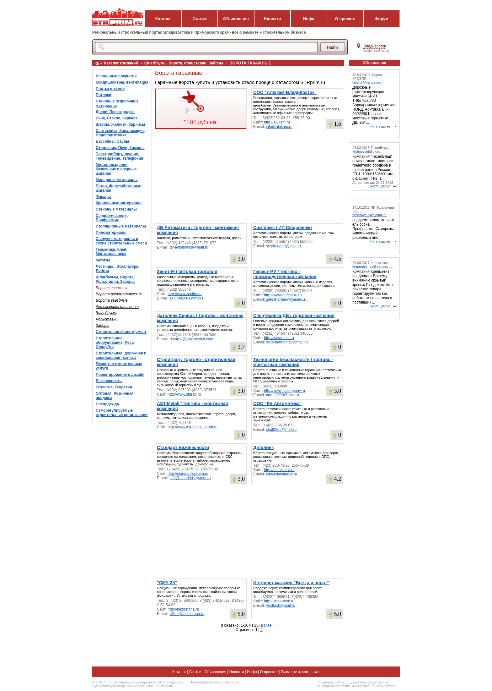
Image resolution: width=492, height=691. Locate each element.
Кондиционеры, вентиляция (122, 82)
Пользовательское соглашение (214, 682)
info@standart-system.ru (190, 478)
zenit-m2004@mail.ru (188, 298)
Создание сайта (331, 682)
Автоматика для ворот (117, 306)
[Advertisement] (249, 176)
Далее (269, 625)
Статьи (199, 18)
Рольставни (106, 319)
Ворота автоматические (119, 294)
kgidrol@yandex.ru (366, 82)
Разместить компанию (300, 672)
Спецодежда (107, 404)
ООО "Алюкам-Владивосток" (285, 92)
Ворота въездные (112, 300)
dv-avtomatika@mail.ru (189, 247)
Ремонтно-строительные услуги (119, 366)
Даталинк (263, 447)
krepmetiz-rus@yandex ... (372, 266)
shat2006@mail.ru (281, 429)
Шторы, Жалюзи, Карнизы (120, 124)
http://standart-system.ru (188, 473)
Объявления (236, 18)
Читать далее (380, 126)
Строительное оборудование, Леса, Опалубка (115, 342)
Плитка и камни (110, 88)
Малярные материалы (116, 180)
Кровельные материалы (119, 203)
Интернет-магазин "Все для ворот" (291, 582)
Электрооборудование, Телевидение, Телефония (119, 156)
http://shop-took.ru (279, 601)
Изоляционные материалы (121, 226)
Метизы (103, 260)
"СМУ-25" (167, 582)
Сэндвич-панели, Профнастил (112, 217)
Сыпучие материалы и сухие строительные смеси (121, 241)
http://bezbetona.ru (183, 609)
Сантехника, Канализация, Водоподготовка (120, 133)
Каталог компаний (121, 63)
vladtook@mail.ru (280, 605)
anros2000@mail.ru (282, 395)
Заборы (102, 325)
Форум (381, 18)
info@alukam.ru (279, 126)
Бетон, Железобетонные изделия (118, 188)
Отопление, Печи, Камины (120, 147)
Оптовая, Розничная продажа (115, 395)
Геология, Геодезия (114, 387)
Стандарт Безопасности (183, 447)
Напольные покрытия (116, 76)
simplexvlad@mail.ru (283, 246)
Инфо (308, 18)
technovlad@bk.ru (366, 151)
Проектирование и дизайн (120, 374)
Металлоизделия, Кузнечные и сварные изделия (116, 169)
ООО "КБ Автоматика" (277, 403)
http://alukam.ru (277, 122)
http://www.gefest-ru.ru (283, 295)
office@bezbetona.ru (187, 613)
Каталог (163, 18)
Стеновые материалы (116, 209)
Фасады (103, 197)
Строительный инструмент (121, 332)
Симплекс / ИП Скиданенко (282, 227)
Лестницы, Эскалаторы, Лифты (118, 268)
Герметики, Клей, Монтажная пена (111, 251)
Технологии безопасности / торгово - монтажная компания (293, 362)
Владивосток (374, 46)
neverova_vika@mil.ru (369, 215)
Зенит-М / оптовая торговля (187, 271)
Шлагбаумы (106, 313)
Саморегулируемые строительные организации (121, 412)
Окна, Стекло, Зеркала (116, 118)
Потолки (103, 95)
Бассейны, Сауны (112, 141)
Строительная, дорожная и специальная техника (121, 355)
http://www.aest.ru (279, 338)
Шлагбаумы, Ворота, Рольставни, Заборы (183, 63)
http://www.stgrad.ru (184, 394)
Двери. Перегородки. (115, 112)
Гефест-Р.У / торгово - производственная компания (284, 274)
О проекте (345, 18)
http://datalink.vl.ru (279, 470)
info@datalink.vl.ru (281, 474)
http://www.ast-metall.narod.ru (192, 427)
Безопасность (109, 381)
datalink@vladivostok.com (191, 339)
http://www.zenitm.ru (184, 294)
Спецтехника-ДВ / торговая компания (293, 315)
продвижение (377, 682)
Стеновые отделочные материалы (117, 103)
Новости (272, 18)
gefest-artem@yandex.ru (287, 299)
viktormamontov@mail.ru (287, 342)
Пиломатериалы (111, 232)
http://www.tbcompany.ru (284, 390)
